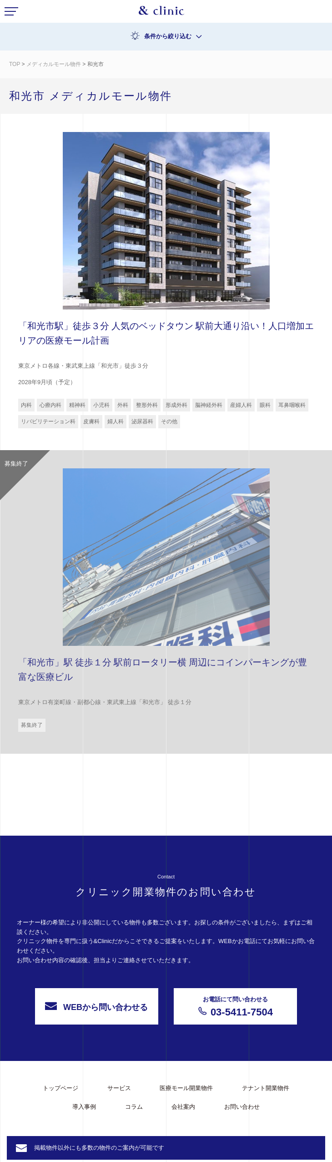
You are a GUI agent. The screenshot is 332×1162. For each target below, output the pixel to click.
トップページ (60, 1088)
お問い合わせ (242, 1106)
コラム (134, 1106)
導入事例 (84, 1106)
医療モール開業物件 (186, 1088)
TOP (14, 64)
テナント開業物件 (265, 1088)
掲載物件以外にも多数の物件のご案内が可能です (99, 1147)
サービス (119, 1088)
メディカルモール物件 (53, 64)
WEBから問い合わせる (96, 1031)
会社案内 (183, 1106)
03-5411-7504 (235, 1031)
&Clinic (161, 13)
